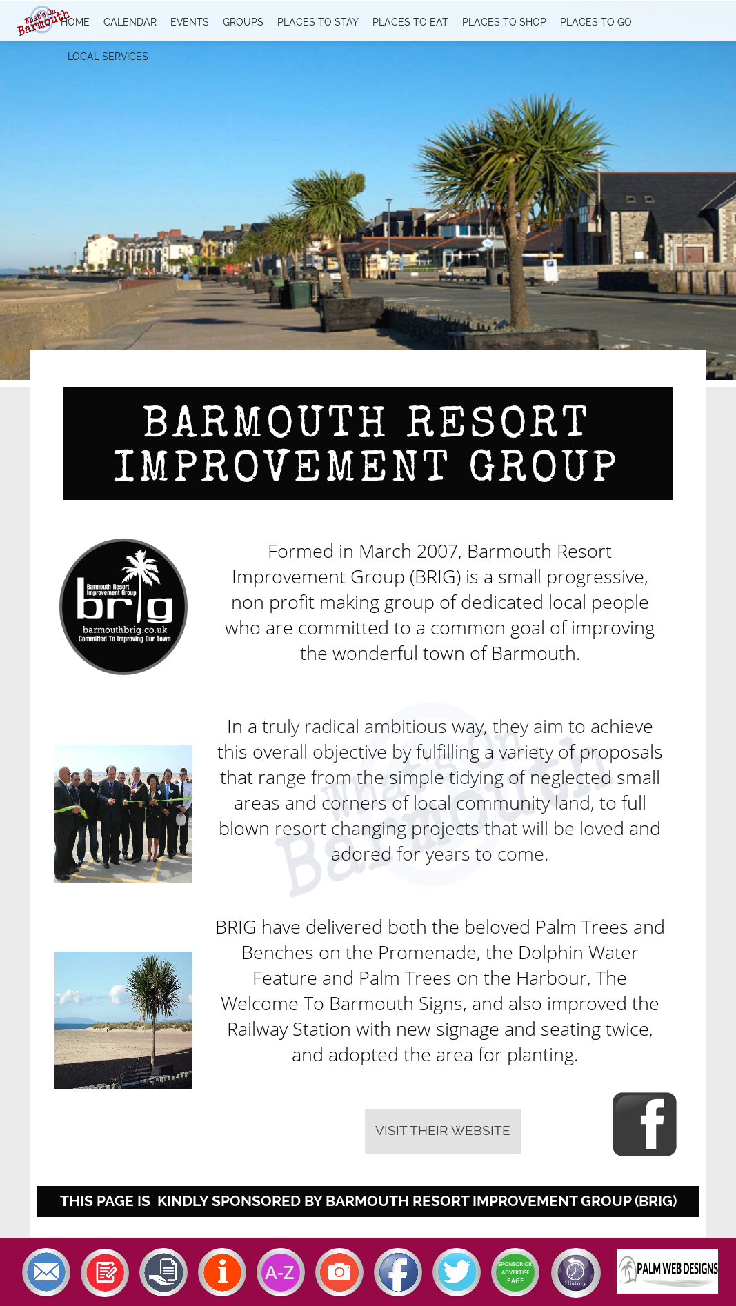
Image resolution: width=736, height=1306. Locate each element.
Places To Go (596, 22)
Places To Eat (410, 22)
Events (189, 22)
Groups (243, 22)
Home (75, 22)
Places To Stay (318, 22)
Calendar (130, 22)
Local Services (108, 56)
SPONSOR (510, 1263)
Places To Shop (504, 22)
